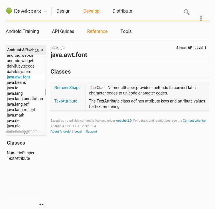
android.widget (20, 60)
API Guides (63, 31)
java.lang (15, 93)
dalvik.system (19, 71)
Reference (97, 31)
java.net (14, 120)
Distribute (122, 11)
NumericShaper (21, 153)
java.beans (16, 82)
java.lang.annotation (25, 98)
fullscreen (41, 204)
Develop (91, 11)
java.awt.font (18, 77)
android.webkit (20, 55)
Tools (126, 31)
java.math (15, 115)
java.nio (14, 126)
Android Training (22, 31)
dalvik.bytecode (21, 66)
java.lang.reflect (21, 109)
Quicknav (45, 11)
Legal (78, 131)
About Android (61, 131)
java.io (12, 88)
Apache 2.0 (124, 121)
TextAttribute (18, 158)
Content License (194, 121)
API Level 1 (197, 48)
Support (91, 131)
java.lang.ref (18, 104)
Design (64, 11)
